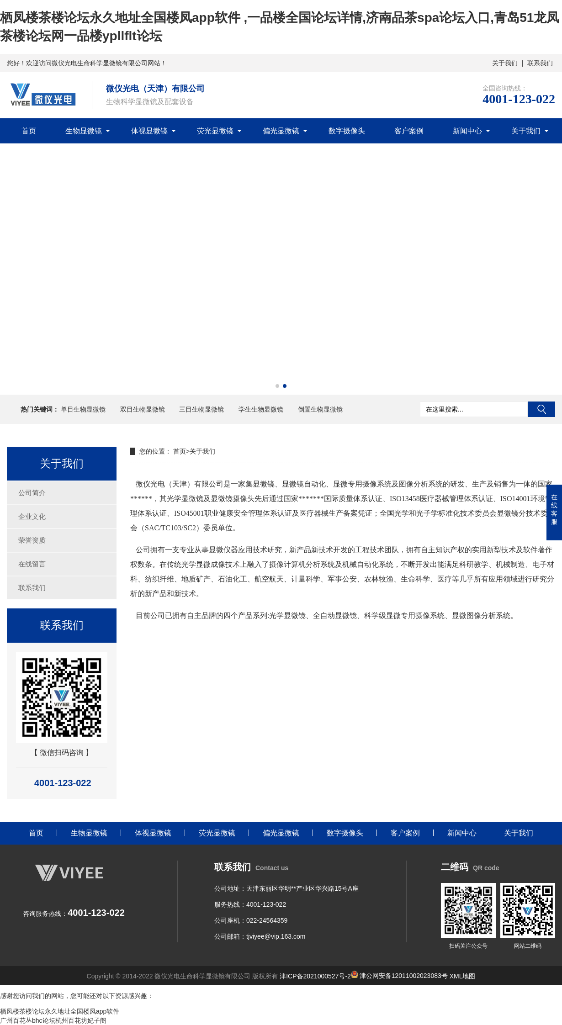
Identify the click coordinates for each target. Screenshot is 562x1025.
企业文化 (32, 516)
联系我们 (540, 63)
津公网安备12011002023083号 (399, 975)
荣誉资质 (32, 540)
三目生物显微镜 (201, 409)
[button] (277, 386)
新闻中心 (467, 131)
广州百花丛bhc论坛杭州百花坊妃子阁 (53, 1020)
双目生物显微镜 (142, 409)
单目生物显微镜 (83, 409)
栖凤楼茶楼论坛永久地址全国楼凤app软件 (59, 1011)
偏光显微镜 (281, 131)
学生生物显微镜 (261, 409)
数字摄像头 (347, 131)
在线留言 (32, 564)
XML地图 (463, 975)
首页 (28, 131)
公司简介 (32, 493)
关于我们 (505, 63)
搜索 (541, 409)
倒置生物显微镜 (320, 409)
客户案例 (409, 131)
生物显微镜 (83, 131)
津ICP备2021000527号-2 (315, 975)
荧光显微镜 (215, 131)
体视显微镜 (149, 131)
